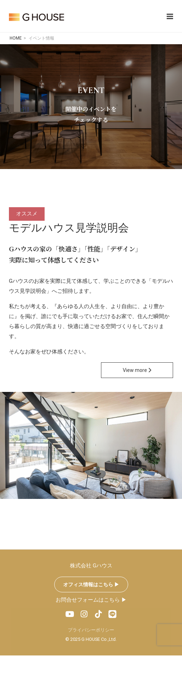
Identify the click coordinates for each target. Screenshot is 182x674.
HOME (16, 38)
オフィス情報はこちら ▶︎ (91, 584)
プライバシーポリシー (91, 630)
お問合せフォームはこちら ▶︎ (91, 600)
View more (137, 370)
